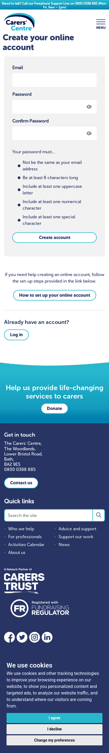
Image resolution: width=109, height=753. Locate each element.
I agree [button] (54, 718)
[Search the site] (54, 515)
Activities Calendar (26, 544)
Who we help (21, 528)
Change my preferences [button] (54, 740)
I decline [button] (54, 729)
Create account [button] (54, 237)
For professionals (25, 536)
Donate (54, 408)
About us (16, 552)
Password (21, 94)
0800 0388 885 (86, 3)
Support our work (76, 536)
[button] (98, 515)
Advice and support (77, 528)
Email (17, 67)
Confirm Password (30, 121)
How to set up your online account (54, 295)
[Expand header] (101, 22)
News (64, 544)
